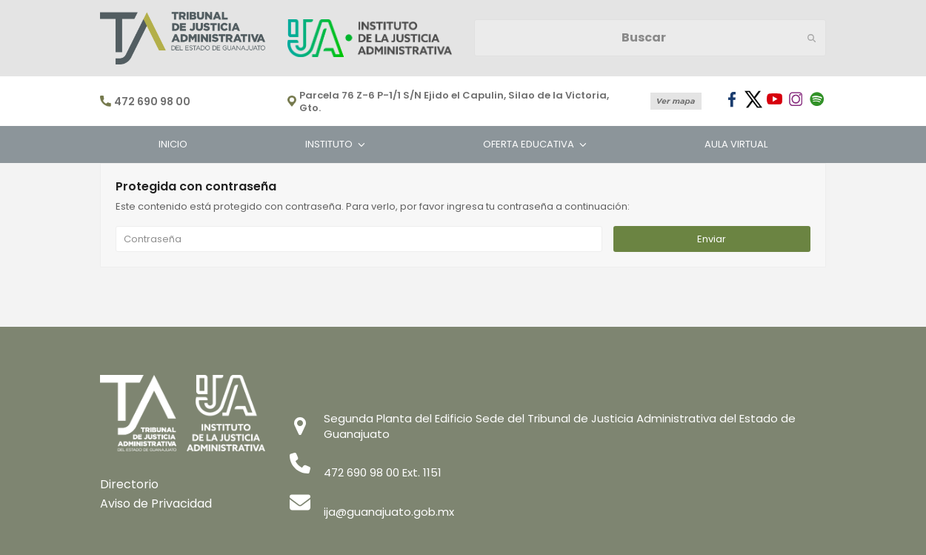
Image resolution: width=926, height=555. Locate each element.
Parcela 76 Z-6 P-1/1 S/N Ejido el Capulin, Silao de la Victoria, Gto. (454, 102)
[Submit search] (811, 37)
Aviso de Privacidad (156, 503)
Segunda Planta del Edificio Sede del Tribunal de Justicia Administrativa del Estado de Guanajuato (560, 426)
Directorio (129, 484)
